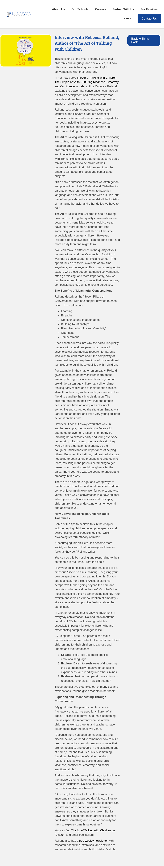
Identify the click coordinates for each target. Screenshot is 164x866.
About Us (58, 9)
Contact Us (149, 18)
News (127, 18)
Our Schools (80, 9)
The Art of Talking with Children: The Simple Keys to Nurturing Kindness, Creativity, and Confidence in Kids (87, 82)
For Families (149, 9)
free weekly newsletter (93, 840)
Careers (100, 9)
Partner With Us (123, 9)
